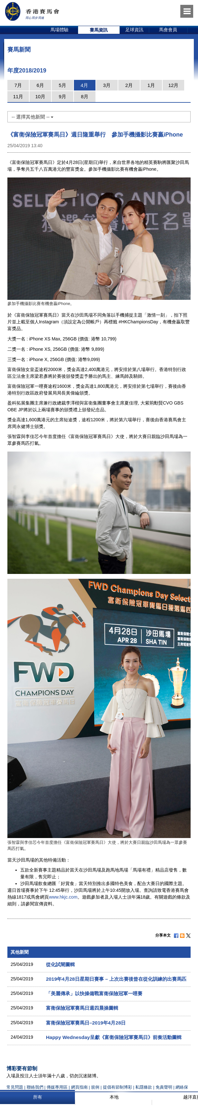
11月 (18, 96)
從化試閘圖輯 (60, 964)
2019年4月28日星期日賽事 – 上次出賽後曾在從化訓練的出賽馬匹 (116, 979)
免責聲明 (164, 1087)
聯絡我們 (35, 1087)
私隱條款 (143, 1087)
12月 (173, 85)
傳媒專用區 (57, 1087)
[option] (59, 30)
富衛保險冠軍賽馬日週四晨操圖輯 (82, 1008)
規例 (96, 1087)
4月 (84, 85)
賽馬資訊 (99, 30)
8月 (84, 96)
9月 (62, 96)
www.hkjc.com (63, 897)
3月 (107, 85)
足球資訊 (134, 29)
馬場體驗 (59, 29)
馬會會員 (168, 29)
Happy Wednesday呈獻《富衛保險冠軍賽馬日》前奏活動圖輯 (114, 1037)
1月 (151, 85)
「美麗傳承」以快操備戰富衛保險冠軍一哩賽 (94, 993)
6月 (40, 85)
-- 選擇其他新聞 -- (32, 116)
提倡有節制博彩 (117, 1087)
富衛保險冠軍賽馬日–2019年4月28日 (86, 1022)
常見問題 (14, 1087)
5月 (62, 85)
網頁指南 (79, 1087)
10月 (40, 96)
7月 (18, 85)
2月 (129, 85)
